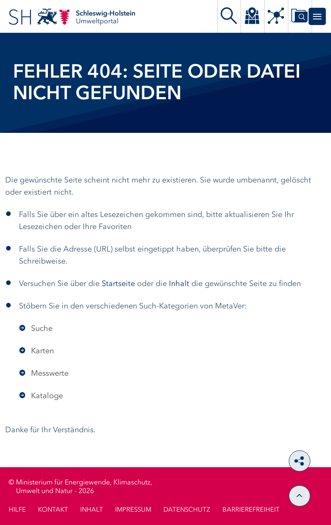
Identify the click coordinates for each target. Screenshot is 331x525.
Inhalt (179, 284)
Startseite (118, 284)
